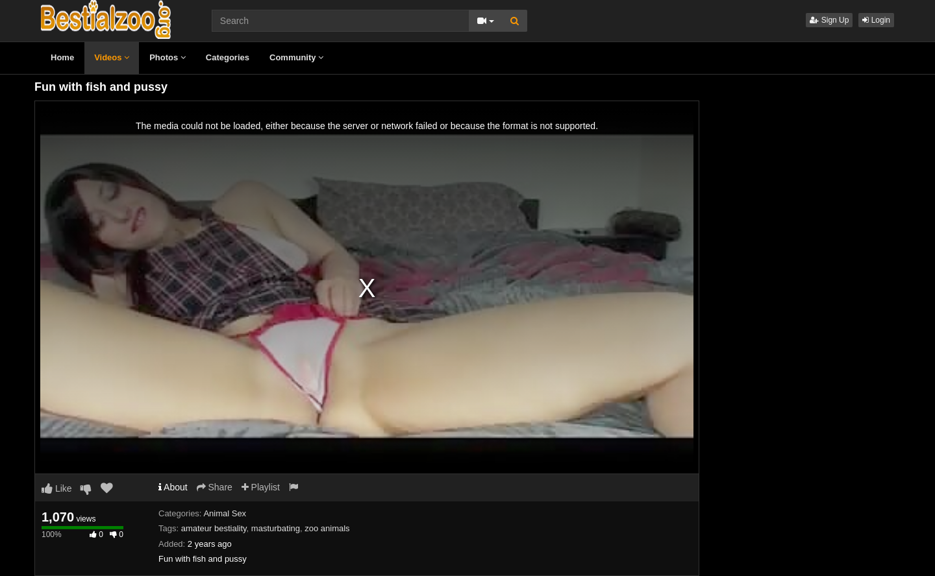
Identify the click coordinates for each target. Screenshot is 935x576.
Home (62, 57)
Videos (111, 57)
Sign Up (829, 20)
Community (296, 57)
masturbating (275, 528)
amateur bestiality (214, 528)
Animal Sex (224, 513)
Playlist (261, 487)
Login (876, 20)
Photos (167, 57)
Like (57, 488)
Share (214, 487)
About (173, 487)
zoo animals (327, 528)
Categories (227, 57)
